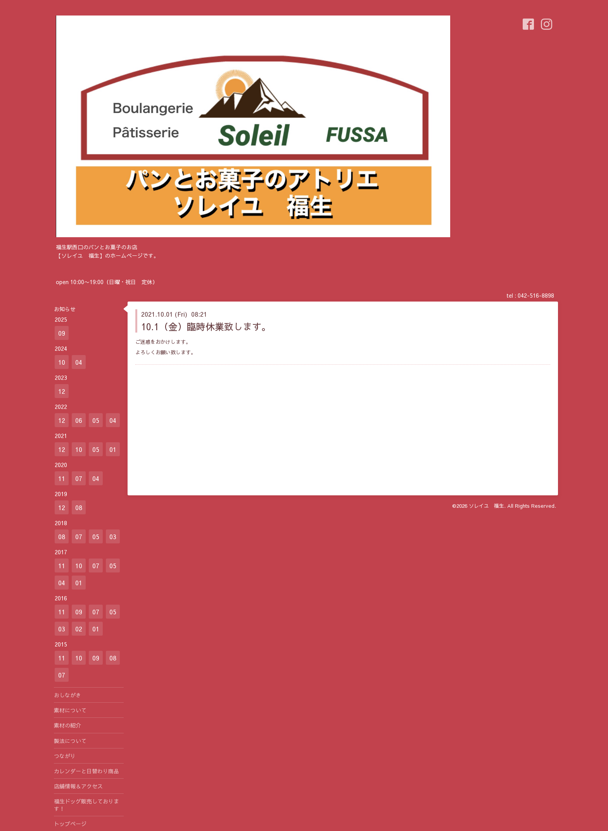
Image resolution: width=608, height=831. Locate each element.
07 (78, 478)
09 (61, 333)
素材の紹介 (67, 725)
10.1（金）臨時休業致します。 (206, 326)
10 (61, 362)
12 (61, 391)
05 (95, 420)
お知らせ (65, 309)
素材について (70, 710)
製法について (70, 741)
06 (78, 420)
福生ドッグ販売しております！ (86, 804)
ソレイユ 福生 (486, 505)
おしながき (67, 695)
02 (78, 628)
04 (78, 362)
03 (112, 536)
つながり (65, 756)
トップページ (70, 824)
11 (61, 478)
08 (78, 507)
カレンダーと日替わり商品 (86, 771)
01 (112, 449)
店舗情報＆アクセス (78, 786)
